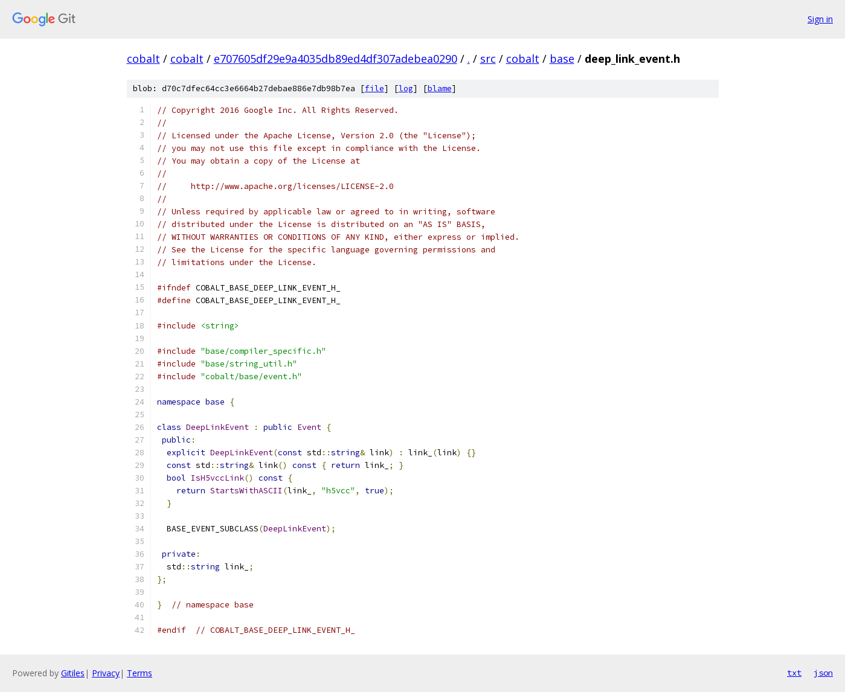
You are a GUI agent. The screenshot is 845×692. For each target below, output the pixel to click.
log (406, 88)
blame (440, 88)
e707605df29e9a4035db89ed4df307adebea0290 (335, 58)
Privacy (106, 673)
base (562, 58)
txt (794, 672)
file (374, 88)
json (823, 672)
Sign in (820, 19)
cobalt (143, 58)
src (488, 58)
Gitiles (73, 673)
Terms (139, 673)
